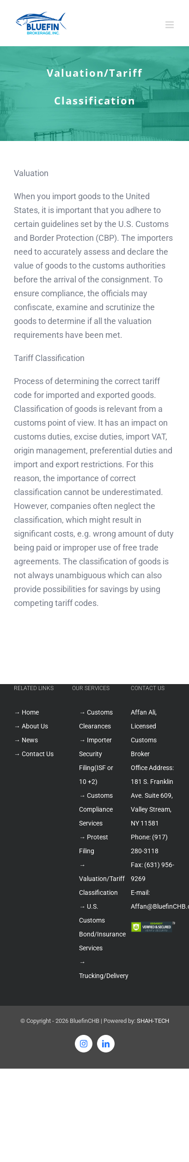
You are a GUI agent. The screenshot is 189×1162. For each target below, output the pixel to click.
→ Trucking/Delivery (97, 968)
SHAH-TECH (153, 1020)
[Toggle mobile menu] (170, 25)
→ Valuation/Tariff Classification (97, 878)
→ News (26, 740)
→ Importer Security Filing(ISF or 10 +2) (96, 760)
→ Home (26, 712)
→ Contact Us (34, 754)
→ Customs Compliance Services (96, 809)
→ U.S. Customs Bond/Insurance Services (97, 927)
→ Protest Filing (93, 844)
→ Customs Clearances (96, 719)
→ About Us (31, 726)
